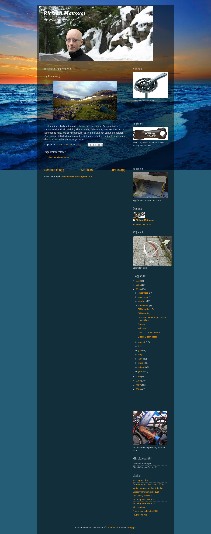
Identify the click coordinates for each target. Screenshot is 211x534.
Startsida (87, 169)
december (143, 293)
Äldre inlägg (117, 169)
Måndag (142, 328)
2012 (138, 281)
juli (140, 346)
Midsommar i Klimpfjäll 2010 (146, 492)
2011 (138, 285)
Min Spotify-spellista (142, 496)
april (140, 359)
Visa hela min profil (142, 224)
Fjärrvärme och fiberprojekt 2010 (148, 484)
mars (141, 363)
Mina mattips (139, 507)
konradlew (113, 527)
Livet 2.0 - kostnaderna (149, 332)
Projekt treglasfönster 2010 (145, 511)
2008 (138, 381)
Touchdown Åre (140, 515)
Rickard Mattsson (64, 13)
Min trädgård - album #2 (144, 503)
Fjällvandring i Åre (146, 309)
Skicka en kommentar (58, 157)
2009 (138, 376)
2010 (138, 289)
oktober (142, 301)
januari (141, 371)
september (143, 305)
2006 (138, 389)
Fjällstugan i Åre (140, 480)
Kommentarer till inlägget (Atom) (76, 176)
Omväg (141, 324)
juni (140, 350)
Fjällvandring (144, 313)
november (143, 297)
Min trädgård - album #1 (144, 499)
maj (140, 354)
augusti (142, 342)
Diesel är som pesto (147, 337)
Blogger (132, 527)
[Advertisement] (151, 112)
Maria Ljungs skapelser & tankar (148, 488)
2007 (138, 385)
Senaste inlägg (54, 169)
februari (142, 367)
